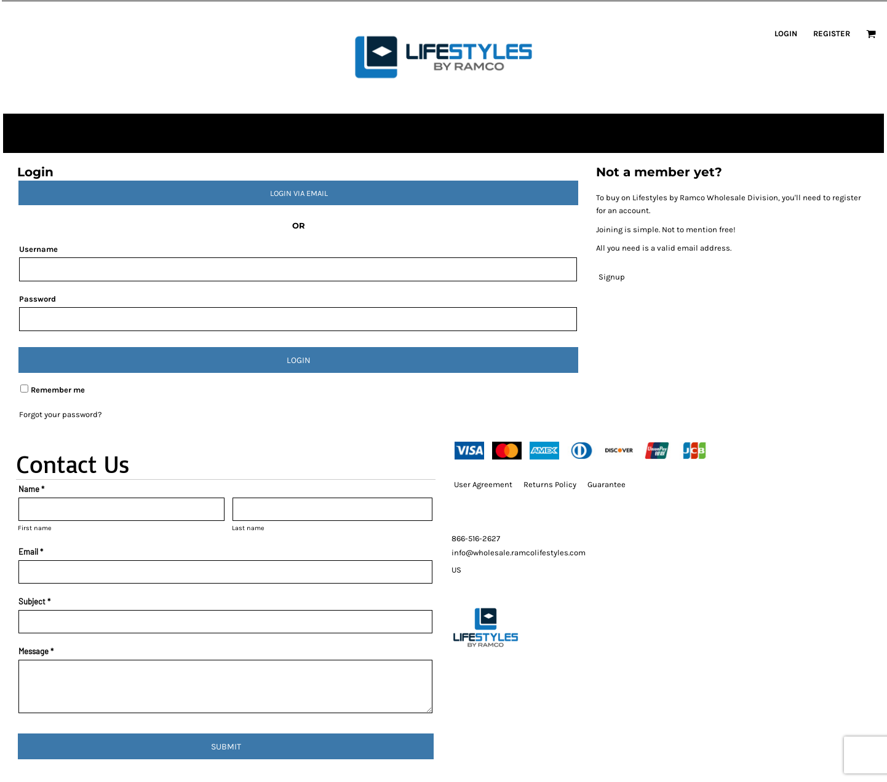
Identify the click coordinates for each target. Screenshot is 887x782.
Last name (248, 528)
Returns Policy (549, 484)
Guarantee (606, 484)
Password (37, 298)
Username (38, 249)
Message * (36, 651)
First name (35, 528)
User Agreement (483, 484)
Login (785, 33)
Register (831, 33)
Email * (30, 552)
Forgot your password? (60, 414)
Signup (612, 276)
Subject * (34, 601)
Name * (31, 489)
